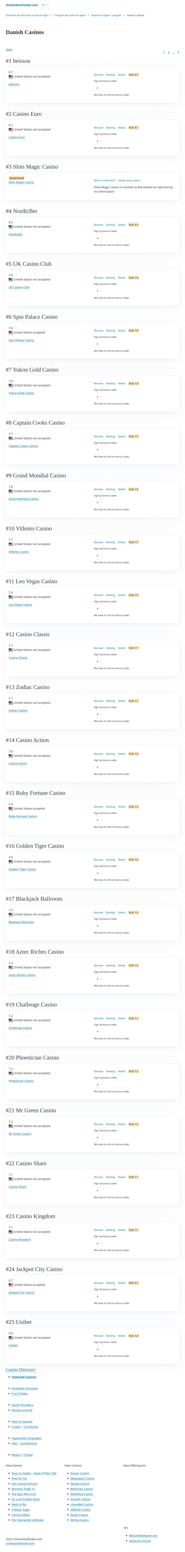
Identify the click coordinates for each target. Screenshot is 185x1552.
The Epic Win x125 (24, 1494)
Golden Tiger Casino (22, 869)
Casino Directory (21, 1369)
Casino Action (18, 763)
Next (9, 50)
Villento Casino (19, 552)
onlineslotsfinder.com (20, 1543)
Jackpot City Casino (21, 1292)
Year (14, 1443)
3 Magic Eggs (20, 1510)
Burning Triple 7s (23, 1489)
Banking (110, 74)
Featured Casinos (24, 1377)
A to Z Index (20, 1394)
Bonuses (98, 74)
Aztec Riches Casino (22, 975)
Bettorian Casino (81, 1489)
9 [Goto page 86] (178, 52)
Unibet (13, 1345)
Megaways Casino (82, 1478)
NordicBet (15, 234)
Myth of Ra (19, 1504)
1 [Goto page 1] (164, 52)
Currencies (31, 1427)
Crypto (16, 1427)
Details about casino (129, 180)
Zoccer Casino (79, 1473)
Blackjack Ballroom (21, 922)
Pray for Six (19, 1478)
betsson (14, 84)
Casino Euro (17, 137)
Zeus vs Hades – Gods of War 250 (34, 1473)
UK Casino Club (19, 287)
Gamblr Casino (80, 1499)
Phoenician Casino (21, 1081)
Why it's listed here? (104, 180)
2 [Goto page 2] (168, 52)
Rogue (16, 1455)
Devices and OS (22, 1410)
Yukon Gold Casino (21, 393)
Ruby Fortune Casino (23, 816)
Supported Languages (26, 1438)
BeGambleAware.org (143, 1536)
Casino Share (17, 1187)
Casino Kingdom (20, 1239)
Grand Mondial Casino (24, 499)
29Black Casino (80, 1510)
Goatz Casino (79, 1515)
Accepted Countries (25, 1388)
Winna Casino (79, 1520)
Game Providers (22, 1405)
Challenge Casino (20, 1028)
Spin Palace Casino (21, 340)
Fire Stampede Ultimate (28, 1520)
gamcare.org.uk (139, 1541)
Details (121, 74)
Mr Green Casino (20, 1134)
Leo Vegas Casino (20, 605)
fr (43, 5)
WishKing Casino (81, 1494)
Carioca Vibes (21, 1515)
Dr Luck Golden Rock (26, 1499)
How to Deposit (22, 1422)
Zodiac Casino (18, 710)
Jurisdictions (29, 1443)
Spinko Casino (79, 1484)
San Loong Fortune (24, 1484)
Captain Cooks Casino (23, 446)
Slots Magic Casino (21, 182)
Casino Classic (18, 658)
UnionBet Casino (81, 1504)
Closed (28, 1455)
